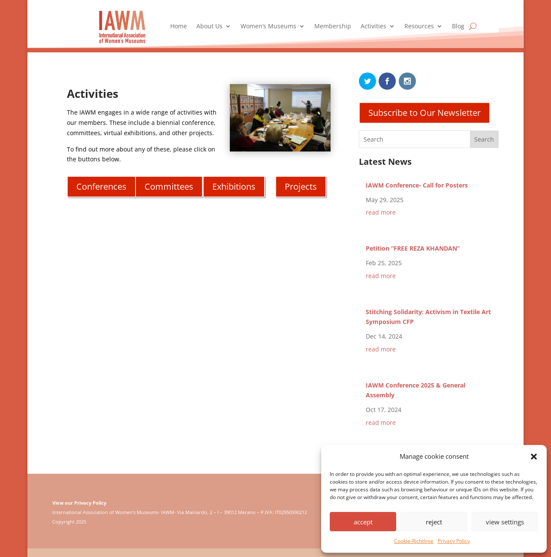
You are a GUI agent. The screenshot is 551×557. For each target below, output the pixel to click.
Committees (169, 186)
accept (363, 522)
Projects (301, 186)
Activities (373, 26)
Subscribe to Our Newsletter (424, 112)
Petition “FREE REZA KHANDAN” (413, 248)
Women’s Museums (268, 26)
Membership (332, 26)
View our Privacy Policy (79, 502)
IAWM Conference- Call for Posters (417, 185)
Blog (458, 26)
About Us (209, 26)
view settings (505, 522)
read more (381, 212)
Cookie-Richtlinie (414, 541)
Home (178, 26)
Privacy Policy (454, 541)
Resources (419, 26)
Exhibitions (234, 186)
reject (434, 522)
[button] (534, 456)
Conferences (101, 186)
